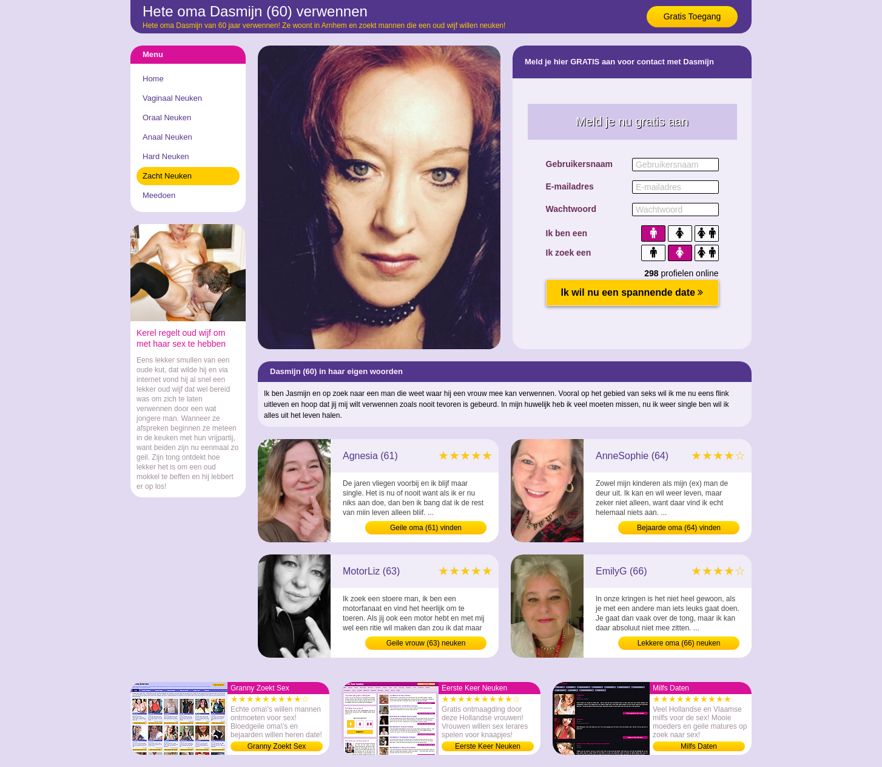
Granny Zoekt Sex (276, 746)
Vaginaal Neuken (172, 98)
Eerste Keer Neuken (487, 746)
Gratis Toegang (692, 16)
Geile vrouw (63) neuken (426, 643)
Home (153, 78)
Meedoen (159, 195)
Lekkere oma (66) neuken (679, 643)
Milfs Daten (699, 746)
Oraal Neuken (167, 117)
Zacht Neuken (167, 175)
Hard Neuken (166, 156)
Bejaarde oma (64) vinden (679, 527)
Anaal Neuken (167, 136)
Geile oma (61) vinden (426, 527)
